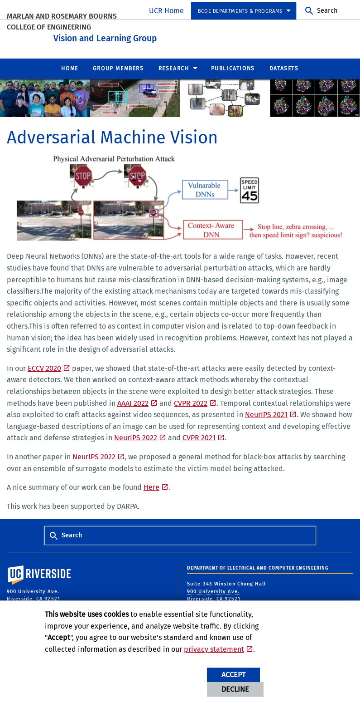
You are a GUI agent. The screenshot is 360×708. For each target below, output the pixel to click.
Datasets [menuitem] (284, 67)
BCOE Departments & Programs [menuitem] (240, 11)
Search (327, 11)
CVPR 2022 (190, 401)
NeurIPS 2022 (135, 436)
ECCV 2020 (44, 366)
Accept (233, 674)
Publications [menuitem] (233, 67)
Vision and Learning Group (146, 35)
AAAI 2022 (133, 401)
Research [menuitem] (173, 67)
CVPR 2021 (199, 436)
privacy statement (214, 649)
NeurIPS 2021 (266, 413)
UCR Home (166, 10)
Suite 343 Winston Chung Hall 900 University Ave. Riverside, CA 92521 (226, 590)
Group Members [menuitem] (118, 67)
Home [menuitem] (69, 67)
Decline (235, 689)
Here (151, 486)
